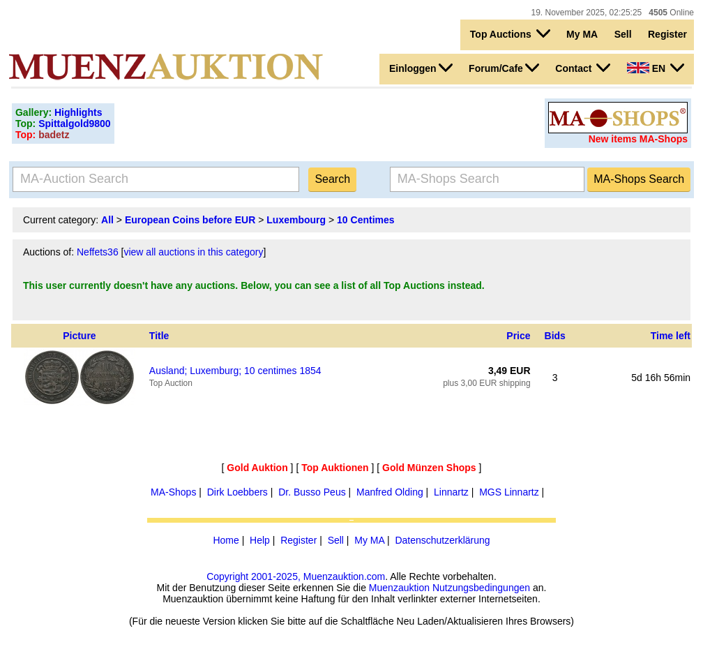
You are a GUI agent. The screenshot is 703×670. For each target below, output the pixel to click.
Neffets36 (98, 252)
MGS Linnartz (509, 492)
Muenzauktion (399, 587)
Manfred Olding (389, 492)
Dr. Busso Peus (312, 492)
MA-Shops (173, 492)
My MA (582, 34)
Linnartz (451, 492)
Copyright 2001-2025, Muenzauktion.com (295, 576)
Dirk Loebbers (237, 492)
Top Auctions (510, 33)
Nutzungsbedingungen (481, 587)
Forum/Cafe (504, 68)
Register (667, 34)
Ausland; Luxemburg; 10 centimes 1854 (235, 370)
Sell (623, 34)
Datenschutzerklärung (442, 540)
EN (655, 68)
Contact (582, 68)
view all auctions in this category (193, 252)
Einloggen (421, 68)
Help (260, 540)
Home (226, 540)
